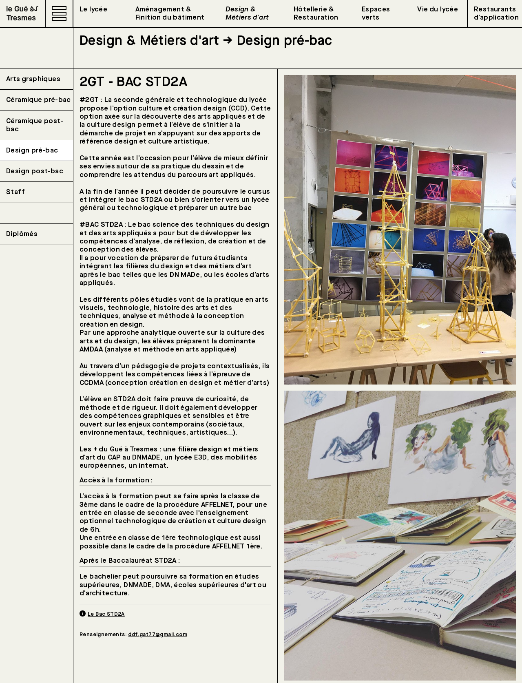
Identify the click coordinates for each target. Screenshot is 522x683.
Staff (15, 192)
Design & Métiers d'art (247, 13)
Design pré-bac (32, 150)
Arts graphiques (33, 79)
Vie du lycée (437, 9)
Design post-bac (34, 171)
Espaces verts (376, 13)
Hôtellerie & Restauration (316, 13)
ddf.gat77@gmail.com (157, 634)
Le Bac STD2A (106, 614)
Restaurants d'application (496, 13)
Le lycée (93, 9)
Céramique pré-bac (38, 100)
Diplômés (22, 234)
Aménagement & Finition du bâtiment (170, 13)
